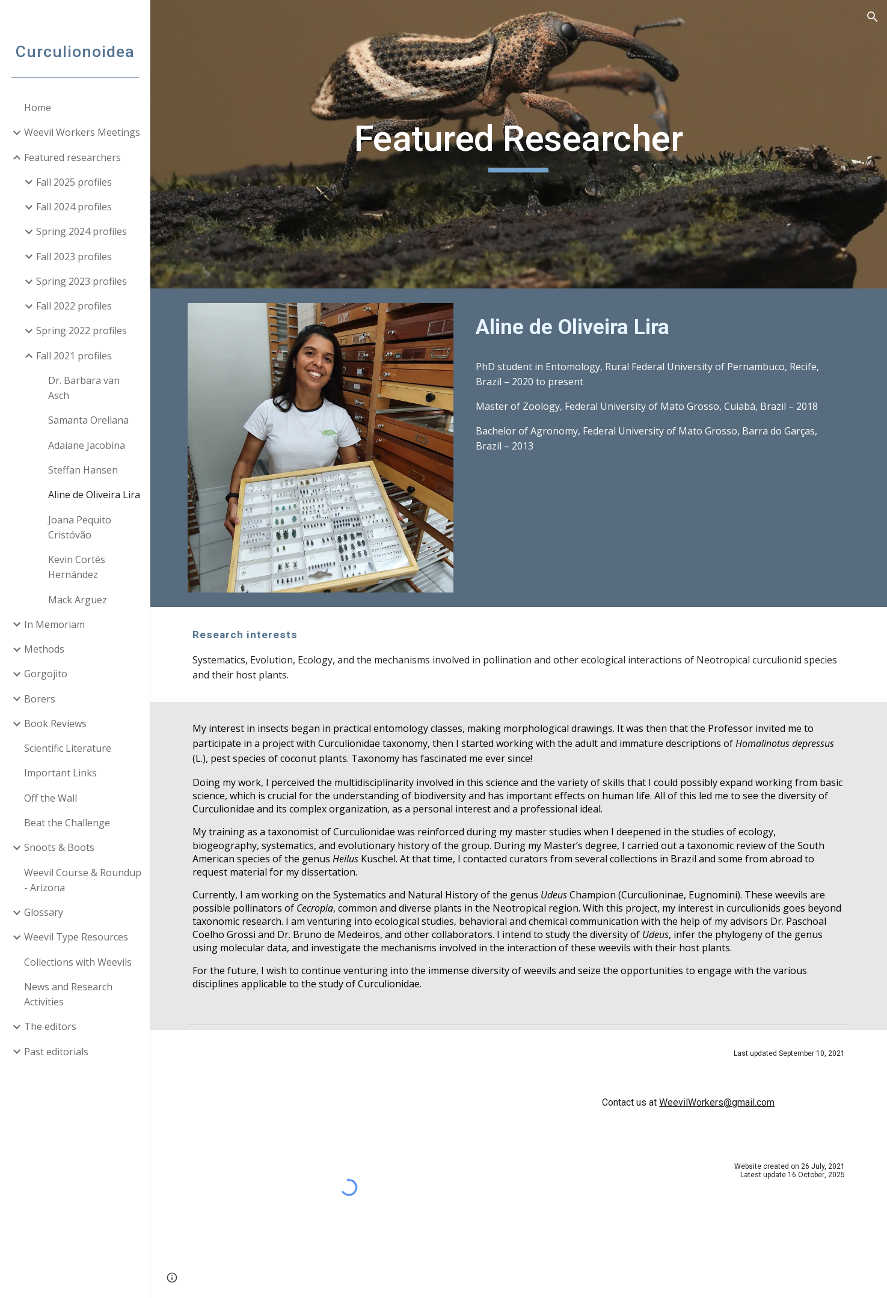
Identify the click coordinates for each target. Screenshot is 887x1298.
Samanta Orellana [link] (88, 420)
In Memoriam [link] (54, 624)
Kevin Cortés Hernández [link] (76, 567)
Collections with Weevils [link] (78, 962)
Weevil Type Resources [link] (76, 936)
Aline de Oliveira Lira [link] (94, 494)
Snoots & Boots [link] (59, 847)
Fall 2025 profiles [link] (74, 182)
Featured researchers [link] (72, 157)
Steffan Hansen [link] (83, 470)
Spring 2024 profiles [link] (81, 231)
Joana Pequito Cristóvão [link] (79, 527)
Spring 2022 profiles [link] (81, 330)
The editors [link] (50, 1026)
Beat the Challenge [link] (67, 822)
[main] (518, 144)
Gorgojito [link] (45, 673)
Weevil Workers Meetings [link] (82, 132)
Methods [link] (44, 649)
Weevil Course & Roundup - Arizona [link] (82, 880)
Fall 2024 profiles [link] (74, 206)
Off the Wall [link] (50, 798)
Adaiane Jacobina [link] (86, 445)
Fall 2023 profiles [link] (74, 256)
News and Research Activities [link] (68, 994)
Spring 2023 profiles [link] (81, 281)
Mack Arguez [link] (77, 599)
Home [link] (37, 107)
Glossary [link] (43, 912)
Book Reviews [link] (55, 723)
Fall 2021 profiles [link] (74, 355)
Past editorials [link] (56, 1051)
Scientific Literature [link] (67, 748)
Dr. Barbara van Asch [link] (84, 388)
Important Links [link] (60, 772)
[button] (872, 16)
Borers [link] (39, 698)
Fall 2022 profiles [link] (74, 305)
